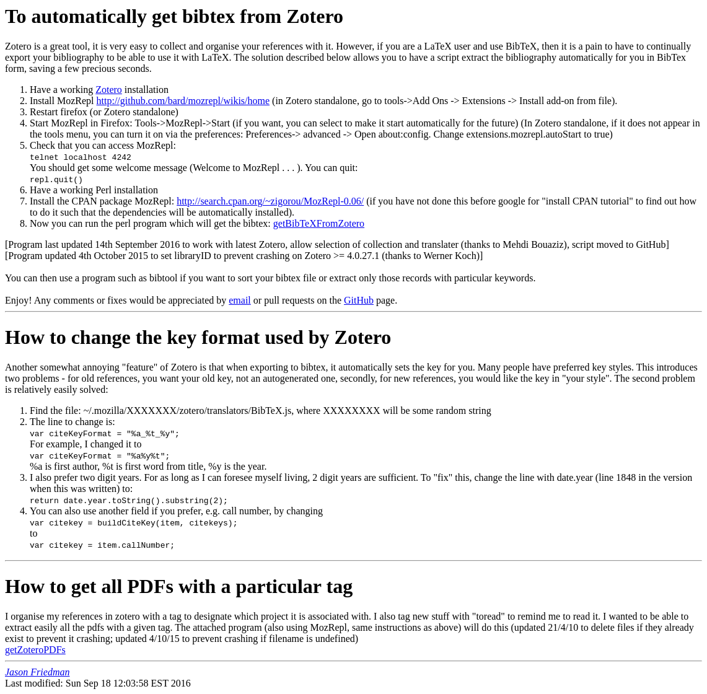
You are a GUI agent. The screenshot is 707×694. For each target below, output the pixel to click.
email (240, 300)
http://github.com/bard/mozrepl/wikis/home (183, 100)
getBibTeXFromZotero (318, 223)
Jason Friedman (37, 672)
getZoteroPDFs (35, 649)
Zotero (108, 89)
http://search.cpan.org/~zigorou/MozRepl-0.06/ (270, 201)
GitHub (359, 300)
